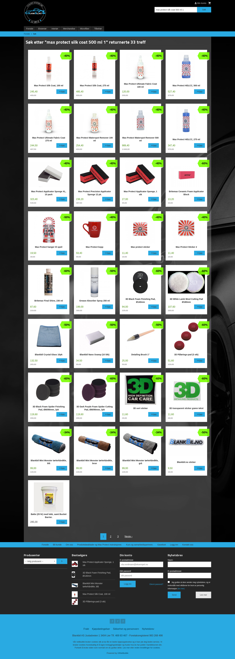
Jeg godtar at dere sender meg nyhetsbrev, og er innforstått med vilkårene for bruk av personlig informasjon (189, 585)
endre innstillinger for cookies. (147, 648)
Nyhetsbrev (148, 629)
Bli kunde (57, 544)
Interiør (55, 28)
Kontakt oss (187, 544)
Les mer (203, 595)
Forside (29, 28)
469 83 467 (121, 635)
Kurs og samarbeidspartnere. (139, 544)
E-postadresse (126, 560)
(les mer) (180, 589)
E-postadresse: (175, 571)
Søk (204, 9)
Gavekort (161, 544)
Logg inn (174, 544)
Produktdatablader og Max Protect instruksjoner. (99, 544)
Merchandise (69, 28)
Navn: (170, 560)
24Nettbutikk (123, 653)
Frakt (86, 629)
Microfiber (84, 28)
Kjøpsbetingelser (101, 629)
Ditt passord (125, 571)
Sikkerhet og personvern (126, 629)
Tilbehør (98, 28)
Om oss (69, 544)
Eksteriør (42, 28)
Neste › (128, 536)
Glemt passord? (156, 584)
